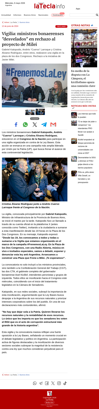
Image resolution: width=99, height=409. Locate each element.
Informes (17, 15)
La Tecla (14, 22)
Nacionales (43, 15)
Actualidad (6, 15)
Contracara (58, 14)
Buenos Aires (30, 15)
